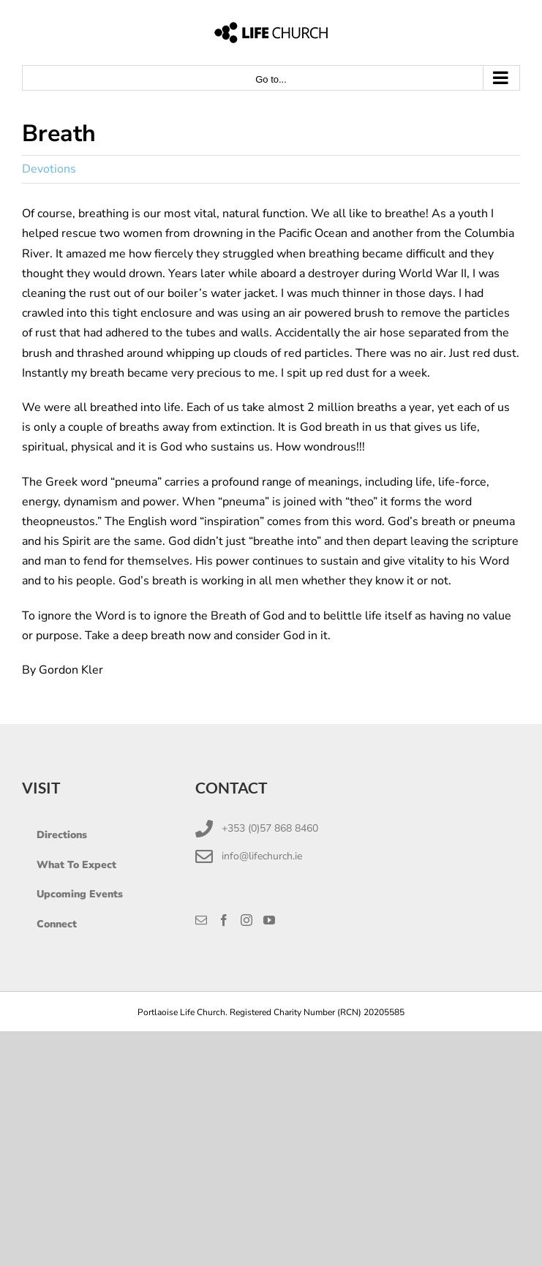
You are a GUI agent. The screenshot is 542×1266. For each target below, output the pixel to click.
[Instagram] (246, 920)
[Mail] (201, 920)
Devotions (49, 169)
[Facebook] (224, 920)
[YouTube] (269, 920)
